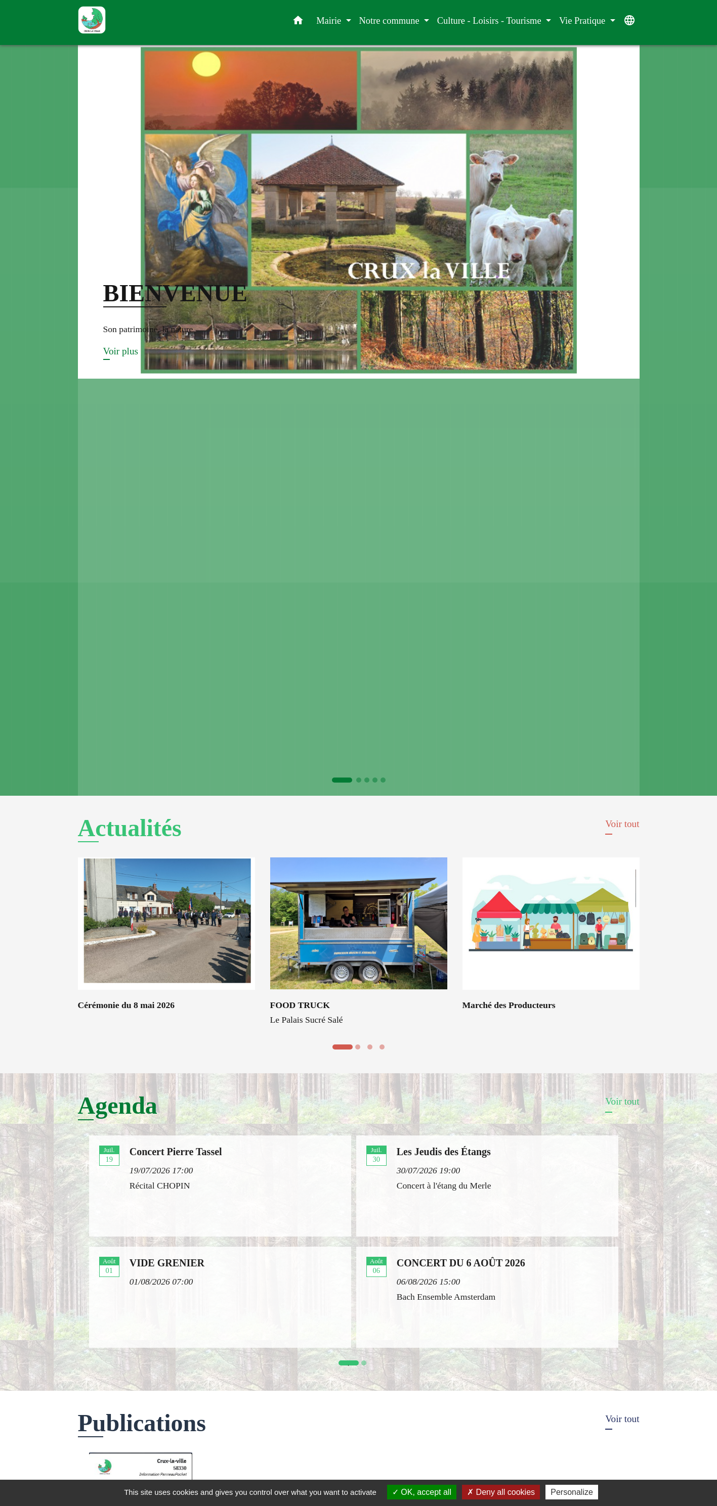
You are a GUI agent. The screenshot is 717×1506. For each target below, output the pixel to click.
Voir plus (120, 351)
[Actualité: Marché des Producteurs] (551, 940)
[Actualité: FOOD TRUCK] (358, 947)
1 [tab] (351, 1365)
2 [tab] (366, 1365)
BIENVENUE (175, 293)
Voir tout (622, 823)
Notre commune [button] (390, 21)
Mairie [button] (330, 21)
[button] (298, 22)
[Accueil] (141, 22)
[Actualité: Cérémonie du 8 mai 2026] (166, 940)
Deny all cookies (501, 1492)
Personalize (572, 1492)
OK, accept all (421, 1492)
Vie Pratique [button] (583, 21)
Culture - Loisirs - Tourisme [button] (490, 21)
